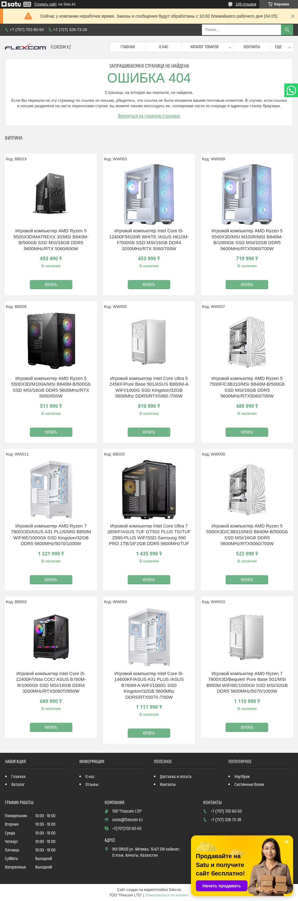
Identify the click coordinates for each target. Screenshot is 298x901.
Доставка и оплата (176, 776)
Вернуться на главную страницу (149, 116)
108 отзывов (245, 4)
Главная (127, 47)
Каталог (18, 784)
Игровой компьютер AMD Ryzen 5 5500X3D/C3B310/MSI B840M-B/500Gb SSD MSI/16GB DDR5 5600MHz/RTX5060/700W (247, 534)
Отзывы (92, 784)
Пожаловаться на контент (167, 895)
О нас (163, 47)
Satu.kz (175, 890)
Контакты (252, 47)
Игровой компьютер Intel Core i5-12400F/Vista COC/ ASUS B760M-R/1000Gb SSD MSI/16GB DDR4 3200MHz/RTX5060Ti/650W (51, 682)
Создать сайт (45, 4)
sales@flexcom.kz (127, 819)
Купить (51, 284)
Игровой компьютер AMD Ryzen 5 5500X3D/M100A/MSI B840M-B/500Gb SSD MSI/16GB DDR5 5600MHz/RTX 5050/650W (51, 387)
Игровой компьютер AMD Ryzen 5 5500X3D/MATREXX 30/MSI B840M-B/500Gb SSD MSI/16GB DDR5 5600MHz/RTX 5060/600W (50, 239)
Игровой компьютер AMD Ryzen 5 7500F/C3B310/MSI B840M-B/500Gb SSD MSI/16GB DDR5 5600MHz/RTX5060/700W (247, 387)
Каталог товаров (204, 47)
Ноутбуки (242, 776)
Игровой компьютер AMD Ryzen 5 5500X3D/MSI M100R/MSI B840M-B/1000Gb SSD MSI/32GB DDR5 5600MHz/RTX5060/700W (246, 239)
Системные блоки (249, 784)
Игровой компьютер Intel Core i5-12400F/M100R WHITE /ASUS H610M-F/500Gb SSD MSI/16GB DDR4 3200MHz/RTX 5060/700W (149, 239)
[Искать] (287, 29)
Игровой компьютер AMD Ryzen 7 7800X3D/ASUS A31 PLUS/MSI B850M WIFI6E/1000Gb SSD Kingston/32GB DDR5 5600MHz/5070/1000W (51, 534)
